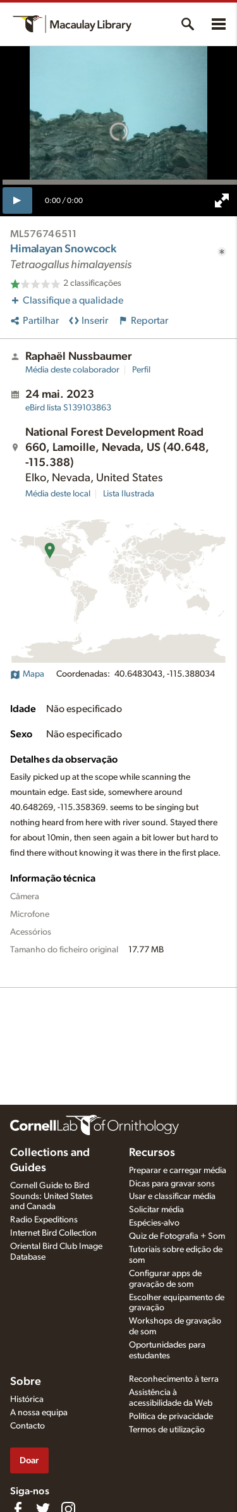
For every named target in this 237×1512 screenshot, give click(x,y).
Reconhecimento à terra (174, 1379)
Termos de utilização (167, 1429)
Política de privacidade (171, 1416)
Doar (29, 1460)
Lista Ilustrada (128, 493)
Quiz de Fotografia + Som (177, 1236)
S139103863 (68, 407)
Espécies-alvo (154, 1223)
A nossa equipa (39, 1412)
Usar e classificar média (172, 1196)
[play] (17, 200)
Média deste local (57, 493)
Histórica (27, 1399)
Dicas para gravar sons (172, 1183)
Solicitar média (156, 1209)
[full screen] (221, 200)
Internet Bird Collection (53, 1233)
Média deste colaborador (72, 370)
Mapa (27, 674)
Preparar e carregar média (177, 1170)
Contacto (27, 1426)
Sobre (25, 1381)
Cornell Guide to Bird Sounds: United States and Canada (51, 1196)
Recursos (152, 1153)
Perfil (141, 370)
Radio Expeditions (44, 1219)
